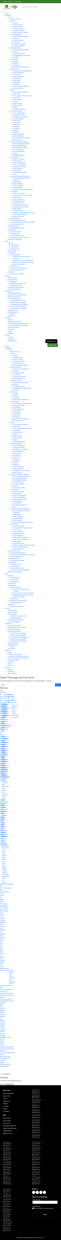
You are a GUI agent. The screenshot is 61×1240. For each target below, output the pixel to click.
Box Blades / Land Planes (20, 117)
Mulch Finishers (17, 103)
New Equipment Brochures (18, 220)
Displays (15, 61)
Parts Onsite (14, 266)
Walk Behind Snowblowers (20, 205)
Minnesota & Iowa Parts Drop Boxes (23, 260)
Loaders (15, 130)
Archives (2, 1084)
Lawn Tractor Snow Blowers (21, 207)
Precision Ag (14, 59)
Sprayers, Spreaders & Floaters (19, 142)
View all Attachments (19, 113)
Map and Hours (36, 1093)
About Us (8, 318)
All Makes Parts (15, 249)
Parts (7, 241)
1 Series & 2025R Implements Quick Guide (22, 222)
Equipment (9, 15)
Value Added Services (14, 297)
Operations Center (13, 310)
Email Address (36, 1200)
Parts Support (12, 253)
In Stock (10, 17)
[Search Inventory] (57, 7)
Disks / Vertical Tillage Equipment (22, 96)
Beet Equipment (17, 161)
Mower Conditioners (18, 73)
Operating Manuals (16, 285)
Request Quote (53, 345)
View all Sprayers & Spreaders (21, 143)
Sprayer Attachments (19, 155)
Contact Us (11, 329)
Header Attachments (19, 46)
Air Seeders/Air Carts (19, 53)
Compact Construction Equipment (20, 176)
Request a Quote (7, 1133)
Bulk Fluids (11, 272)
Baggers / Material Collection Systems (24, 212)
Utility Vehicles (17, 209)
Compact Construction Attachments (23, 189)
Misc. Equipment (18, 168)
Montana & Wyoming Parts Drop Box (23, 262)
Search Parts (6, 1096)
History (10, 320)
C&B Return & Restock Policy (19, 268)
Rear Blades (16, 128)
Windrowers (16, 82)
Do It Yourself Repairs (14, 289)
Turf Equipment (15, 233)
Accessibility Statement (9, 1126)
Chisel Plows (16, 94)
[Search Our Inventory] (39, 7)
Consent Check (36, 1206)
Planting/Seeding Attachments (21, 55)
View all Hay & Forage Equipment (22, 71)
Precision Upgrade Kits (14, 299)
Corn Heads (16, 42)
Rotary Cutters (17, 140)
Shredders (16, 126)
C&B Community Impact (15, 322)
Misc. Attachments (18, 136)
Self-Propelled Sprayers (19, 145)
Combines (16, 38)
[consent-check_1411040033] (33, 1208)
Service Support (12, 281)
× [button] (3, 344)
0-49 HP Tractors (18, 25)
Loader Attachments (19, 115)
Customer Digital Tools (17, 270)
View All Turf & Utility (19, 193)
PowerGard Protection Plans (16, 287)
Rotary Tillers (17, 124)
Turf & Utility (14, 191)
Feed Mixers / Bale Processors (21, 138)
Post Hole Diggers (18, 119)
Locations (11, 333)
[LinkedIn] (33, 1192)
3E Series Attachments (17, 224)
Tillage (12, 90)
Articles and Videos (13, 327)
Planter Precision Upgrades (18, 302)
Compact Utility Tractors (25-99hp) (22, 195)
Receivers (16, 63)
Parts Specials (12, 251)
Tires (14, 174)
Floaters (15, 153)
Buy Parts (11, 243)
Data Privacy (11, 316)
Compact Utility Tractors (17, 235)
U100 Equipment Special (17, 228)
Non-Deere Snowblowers (20, 172)
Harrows (15, 101)
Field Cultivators (17, 99)
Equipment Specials (13, 226)
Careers (8, 335)
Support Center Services (14, 293)
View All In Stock (15, 19)
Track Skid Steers (18, 186)
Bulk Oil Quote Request (17, 274)
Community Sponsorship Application (18, 323)
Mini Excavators (17, 187)
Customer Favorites (16, 232)
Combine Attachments (19, 44)
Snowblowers (17, 122)
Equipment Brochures (14, 218)
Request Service (12, 277)
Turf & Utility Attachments (20, 214)
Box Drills (16, 57)
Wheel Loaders (17, 182)
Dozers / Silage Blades (19, 163)
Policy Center (6, 1118)
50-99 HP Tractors (18, 27)
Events (10, 331)
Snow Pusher (17, 120)
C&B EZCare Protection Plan (18, 283)
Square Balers (17, 78)
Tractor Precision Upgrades (18, 300)
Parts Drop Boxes (15, 254)
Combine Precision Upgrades (19, 308)
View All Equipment (8, 1093)
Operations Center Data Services (17, 295)
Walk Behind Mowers (19, 201)
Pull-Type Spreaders (18, 151)
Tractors (13, 21)
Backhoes (16, 132)
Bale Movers (16, 84)
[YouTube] (37, 1192)
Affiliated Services (13, 312)
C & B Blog (6, 1111)
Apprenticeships (12, 341)
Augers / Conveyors (18, 159)
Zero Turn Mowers (18, 199)
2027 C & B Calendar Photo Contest (18, 325)
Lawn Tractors (17, 197)
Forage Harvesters (18, 88)
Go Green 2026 (12, 230)
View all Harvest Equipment (21, 36)
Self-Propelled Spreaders (20, 147)
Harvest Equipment (16, 34)
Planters (15, 52)
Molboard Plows (17, 105)
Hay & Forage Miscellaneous (21, 86)
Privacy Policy (7, 1120)
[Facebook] (44, 1192)
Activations (16, 65)
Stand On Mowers (18, 203)
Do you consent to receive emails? (43, 1208)
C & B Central (14, 247)
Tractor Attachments (16, 111)
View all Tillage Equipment (20, 92)
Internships (11, 339)
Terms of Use (6, 1123)
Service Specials (12, 279)
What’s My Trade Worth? (15, 239)
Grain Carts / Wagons (19, 164)
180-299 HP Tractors (19, 30)
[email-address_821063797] (45, 1202)
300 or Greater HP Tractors (20, 32)
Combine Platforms (18, 40)
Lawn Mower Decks (18, 210)
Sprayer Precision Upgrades (18, 306)
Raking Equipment (18, 76)
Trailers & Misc (15, 157)
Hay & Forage (14, 69)
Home (7, 13)
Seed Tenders (17, 170)
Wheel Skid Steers (18, 184)
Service (8, 276)
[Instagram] (40, 1192)
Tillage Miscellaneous (19, 109)
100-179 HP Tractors (19, 29)
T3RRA (13, 314)
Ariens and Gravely (18, 216)
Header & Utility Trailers (19, 166)
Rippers (15, 107)
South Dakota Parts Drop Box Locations (3, 916)
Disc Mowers (16, 74)
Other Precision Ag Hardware (21, 67)
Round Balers (17, 80)
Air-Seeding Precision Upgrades (19, 304)
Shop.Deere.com (15, 245)
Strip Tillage (16, 97)
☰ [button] (3, 11)
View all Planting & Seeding (21, 50)
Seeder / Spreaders (18, 134)
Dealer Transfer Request (9, 1128)
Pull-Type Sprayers (18, 149)
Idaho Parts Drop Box (19, 264)
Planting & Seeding (16, 48)
